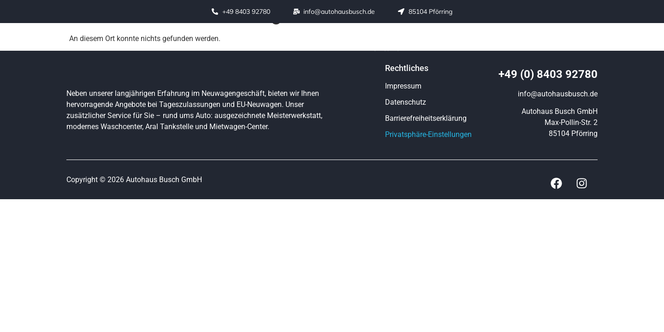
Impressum (403, 86)
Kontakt (383, 47)
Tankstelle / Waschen (409, 34)
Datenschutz (405, 102)
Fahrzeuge (247, 34)
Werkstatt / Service (317, 34)
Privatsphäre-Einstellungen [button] (428, 134)
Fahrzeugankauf (495, 34)
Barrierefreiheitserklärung (426, 118)
